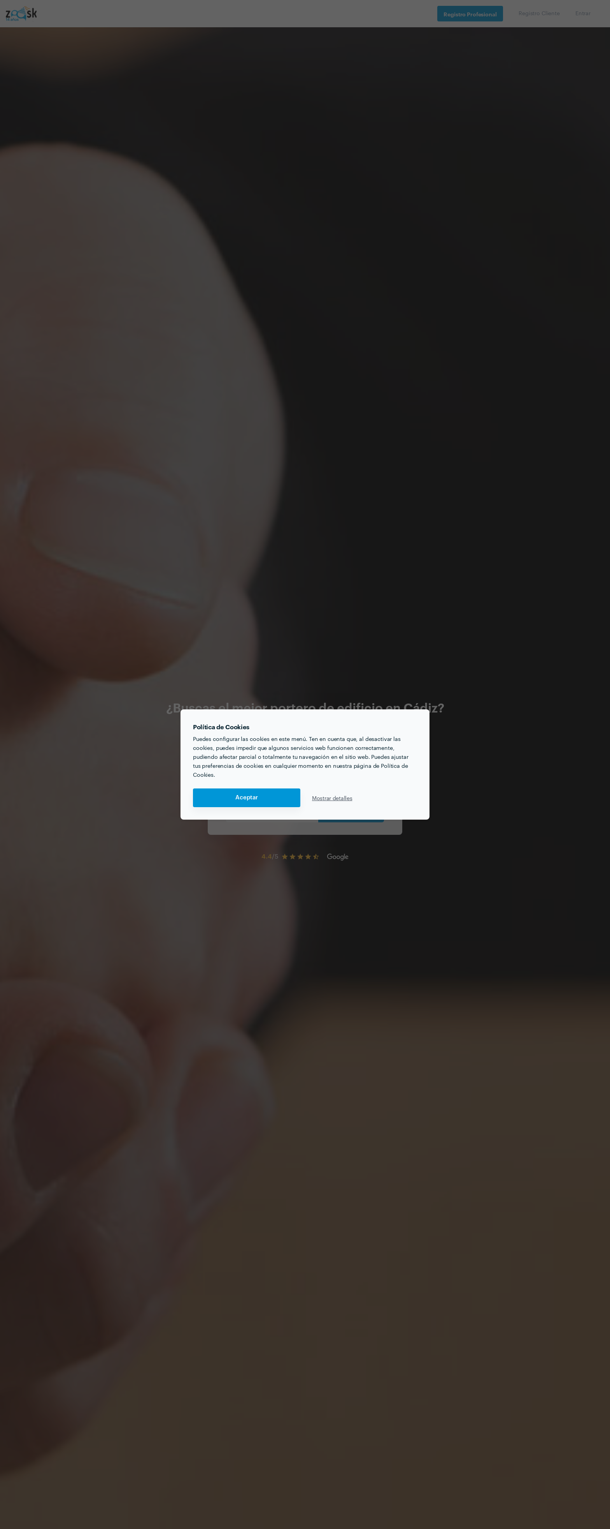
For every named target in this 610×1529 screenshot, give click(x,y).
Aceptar (246, 798)
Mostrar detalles (332, 798)
